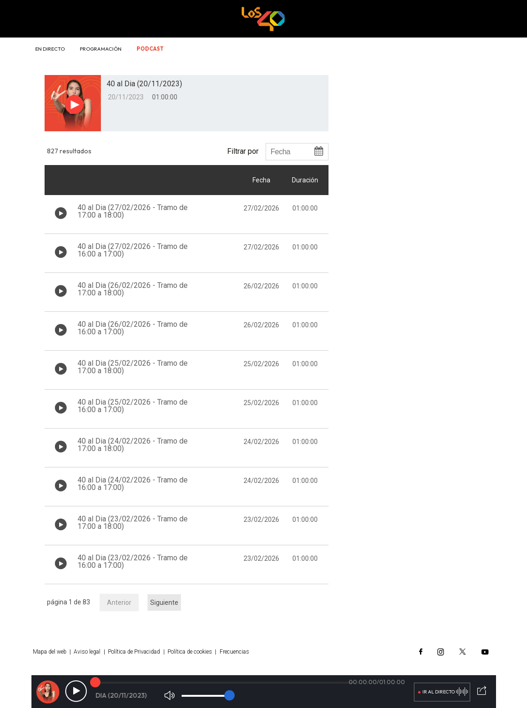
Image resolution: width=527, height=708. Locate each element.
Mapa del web (50, 651)
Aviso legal (87, 651)
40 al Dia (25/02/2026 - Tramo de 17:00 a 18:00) (132, 367)
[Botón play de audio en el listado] (61, 213)
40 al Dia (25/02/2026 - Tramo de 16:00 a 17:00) (132, 406)
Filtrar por (243, 151)
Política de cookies (190, 651)
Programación (101, 48)
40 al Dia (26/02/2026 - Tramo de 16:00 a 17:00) (132, 328)
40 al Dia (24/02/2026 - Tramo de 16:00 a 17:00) (132, 483)
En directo (50, 48)
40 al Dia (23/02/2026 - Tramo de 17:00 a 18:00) (132, 522)
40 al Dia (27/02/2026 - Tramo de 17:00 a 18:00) (132, 211)
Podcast (150, 48)
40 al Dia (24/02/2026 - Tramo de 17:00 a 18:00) (132, 445)
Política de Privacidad (134, 651)
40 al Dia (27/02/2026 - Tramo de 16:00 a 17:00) (132, 250)
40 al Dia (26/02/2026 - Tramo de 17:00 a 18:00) (132, 289)
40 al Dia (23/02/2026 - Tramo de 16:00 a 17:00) (132, 561)
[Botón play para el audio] (74, 104)
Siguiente (164, 602)
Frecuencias (234, 651)
